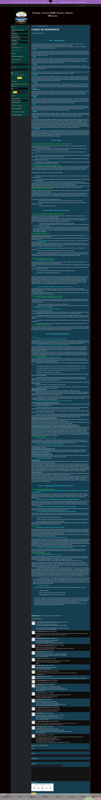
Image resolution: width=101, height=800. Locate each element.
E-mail (33, 753)
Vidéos (49, 2)
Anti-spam (34, 782)
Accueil (15, 2)
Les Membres (14, 40)
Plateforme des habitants (16, 38)
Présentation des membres (17, 100)
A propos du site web (16, 98)
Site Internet (34, 758)
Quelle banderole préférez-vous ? (80, 2)
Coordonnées (14, 44)
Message (33, 763)
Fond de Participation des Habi (65, 2)
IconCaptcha (42, 790)
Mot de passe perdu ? (20, 74)
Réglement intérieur (15, 35)
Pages (26, 2)
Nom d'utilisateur (14, 62)
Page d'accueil (14, 33)
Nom (32, 748)
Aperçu (60, 765)
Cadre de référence (15, 42)
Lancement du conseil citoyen (17, 56)
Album (44, 2)
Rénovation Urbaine (15, 37)
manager (13, 31)
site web (60, 622)
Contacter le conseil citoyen (17, 114)
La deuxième (15, 88)
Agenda (20, 2)
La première (15, 86)
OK (89, 5)
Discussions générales (16, 102)
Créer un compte (14, 74)
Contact (53, 2)
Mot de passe (13, 67)
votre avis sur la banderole (17, 108)
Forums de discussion (35, 2)
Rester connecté (15, 72)
